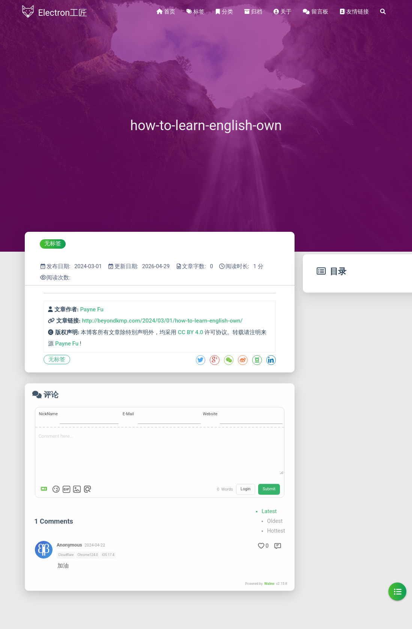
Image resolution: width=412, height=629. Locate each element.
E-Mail (128, 442)
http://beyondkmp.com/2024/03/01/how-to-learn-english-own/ (162, 320)
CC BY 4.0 (190, 332)
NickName (48, 442)
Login (246, 517)
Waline (269, 612)
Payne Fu (91, 309)
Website (210, 442)
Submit (269, 517)
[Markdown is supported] (45, 517)
